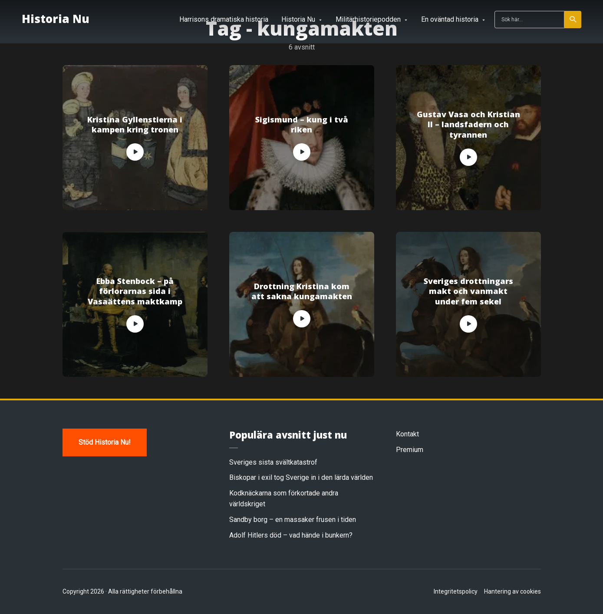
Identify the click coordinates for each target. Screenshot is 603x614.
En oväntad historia (449, 19)
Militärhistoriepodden (368, 19)
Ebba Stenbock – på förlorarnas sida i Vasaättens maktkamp (135, 291)
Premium (409, 450)
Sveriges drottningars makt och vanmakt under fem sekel (468, 291)
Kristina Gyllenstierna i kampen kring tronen (134, 125)
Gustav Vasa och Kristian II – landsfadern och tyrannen (468, 124)
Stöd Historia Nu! (105, 442)
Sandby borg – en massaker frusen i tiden (292, 519)
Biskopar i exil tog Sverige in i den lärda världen (301, 477)
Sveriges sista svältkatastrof (273, 462)
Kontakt (407, 434)
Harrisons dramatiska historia (223, 19)
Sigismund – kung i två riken (301, 125)
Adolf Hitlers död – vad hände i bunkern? (291, 535)
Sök (573, 19)
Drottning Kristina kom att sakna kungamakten (301, 291)
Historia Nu (55, 18)
